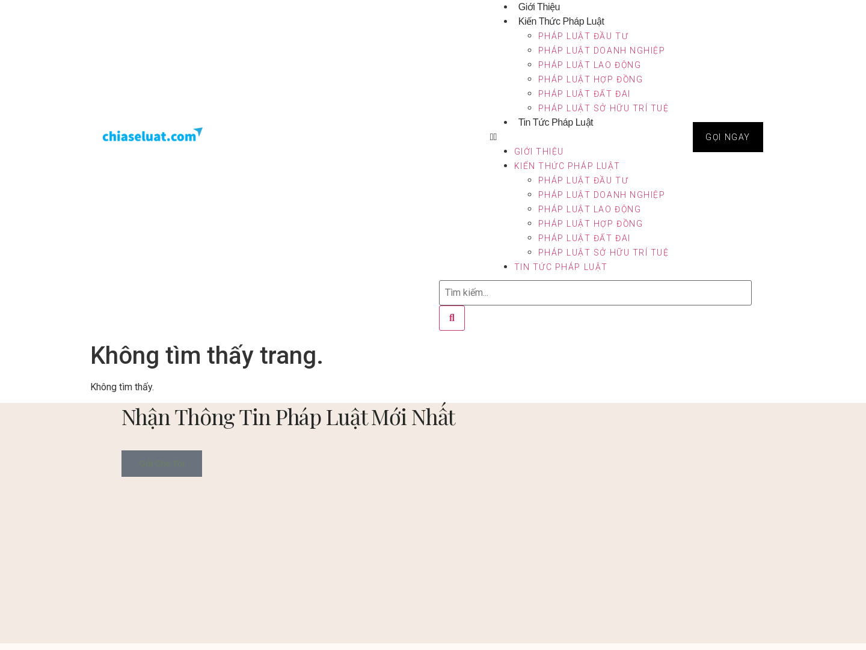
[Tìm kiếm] (452, 318)
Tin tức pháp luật (555, 122)
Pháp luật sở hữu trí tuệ (603, 108)
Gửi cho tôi (162, 463)
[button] (579, 137)
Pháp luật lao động (590, 65)
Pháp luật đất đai (584, 94)
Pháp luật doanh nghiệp (602, 50)
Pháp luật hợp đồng (590, 79)
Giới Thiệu (539, 151)
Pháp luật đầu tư (583, 36)
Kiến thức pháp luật (561, 21)
